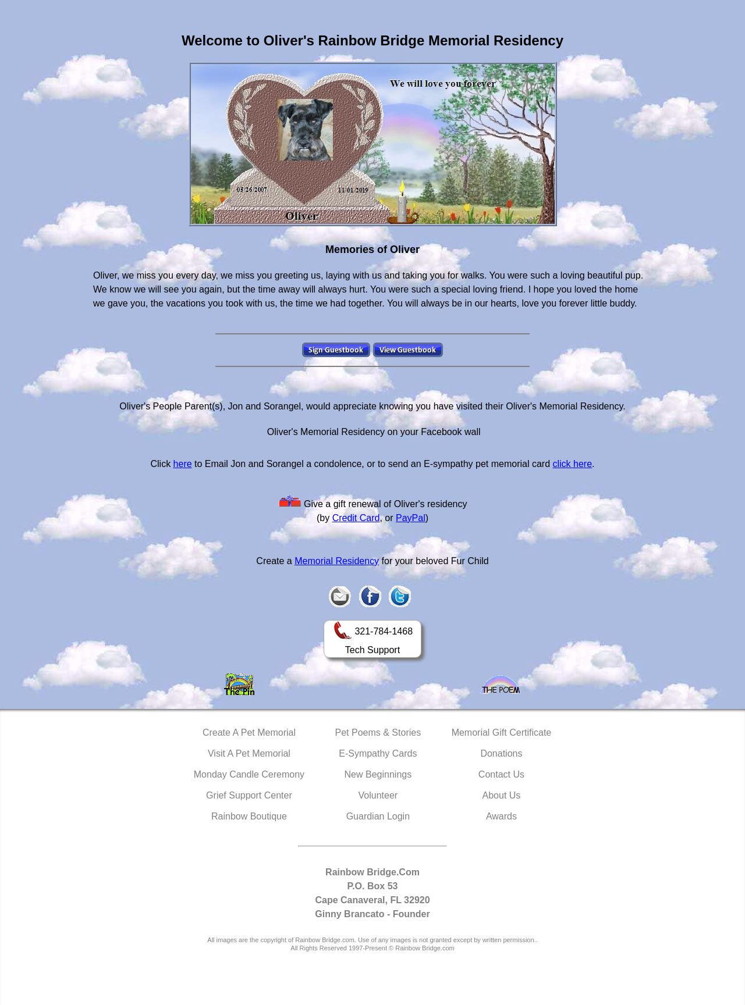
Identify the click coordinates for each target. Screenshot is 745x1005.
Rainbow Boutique (249, 816)
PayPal (410, 518)
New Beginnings (378, 774)
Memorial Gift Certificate (502, 732)
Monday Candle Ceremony (249, 774)
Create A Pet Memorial (249, 732)
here (182, 464)
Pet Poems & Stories (378, 732)
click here (573, 464)
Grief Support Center (249, 795)
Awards (501, 816)
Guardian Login (378, 816)
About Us (502, 795)
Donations (501, 753)
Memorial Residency (337, 561)
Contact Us (501, 774)
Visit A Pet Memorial (249, 753)
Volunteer (378, 795)
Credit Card (356, 518)
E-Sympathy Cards (378, 753)
